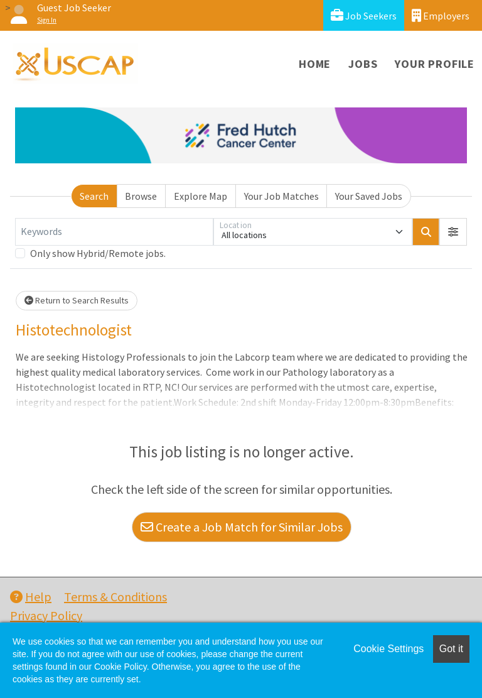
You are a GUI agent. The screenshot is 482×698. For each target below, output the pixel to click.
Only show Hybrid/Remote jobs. (98, 253)
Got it (451, 648)
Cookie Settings (388, 648)
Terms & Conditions (115, 596)
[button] (453, 232)
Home (315, 64)
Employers (440, 15)
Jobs (362, 64)
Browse (141, 196)
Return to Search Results (76, 300)
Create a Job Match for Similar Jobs (242, 527)
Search (94, 196)
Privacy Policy (46, 615)
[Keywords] (114, 232)
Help (30, 596)
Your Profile (434, 64)
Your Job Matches (281, 196)
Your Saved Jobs (368, 196)
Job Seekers (364, 15)
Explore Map (200, 196)
